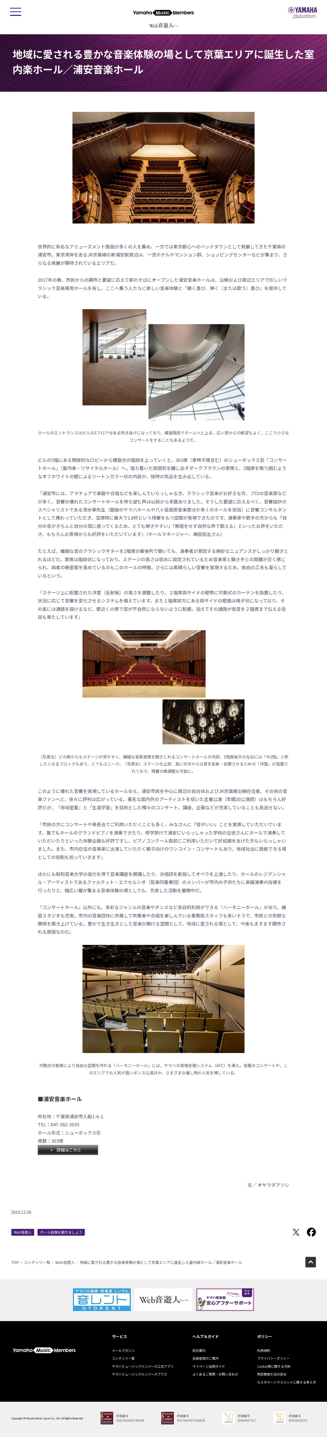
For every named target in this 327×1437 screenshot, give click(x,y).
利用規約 (263, 1350)
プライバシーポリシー (273, 1358)
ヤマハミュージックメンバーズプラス (139, 1374)
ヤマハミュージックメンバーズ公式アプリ (143, 1366)
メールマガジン (123, 1350)
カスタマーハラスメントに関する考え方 (286, 1382)
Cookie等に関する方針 (274, 1366)
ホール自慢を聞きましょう (61, 1232)
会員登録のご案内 (205, 1358)
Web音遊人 (23, 1232)
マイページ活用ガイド (208, 1366)
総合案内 (199, 1350)
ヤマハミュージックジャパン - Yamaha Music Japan (302, 13)
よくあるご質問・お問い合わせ (215, 1374)
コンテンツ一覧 (37, 1262)
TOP (15, 1262)
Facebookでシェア (311, 1232)
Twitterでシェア (296, 1232)
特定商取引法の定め (272, 1374)
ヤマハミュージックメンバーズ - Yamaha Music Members (163, 12)
